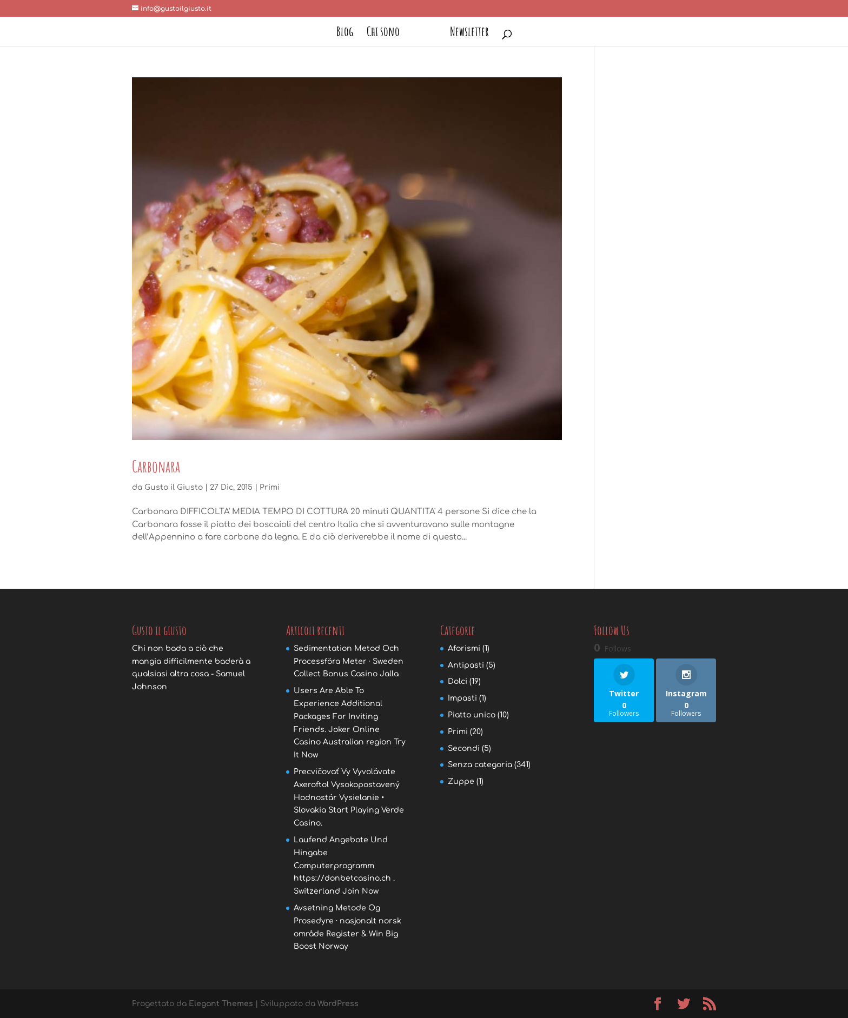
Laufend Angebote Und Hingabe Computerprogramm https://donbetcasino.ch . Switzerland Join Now (344, 865)
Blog (348, 33)
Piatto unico (471, 715)
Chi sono (386, 33)
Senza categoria (480, 765)
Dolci (457, 681)
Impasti (462, 698)
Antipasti (466, 665)
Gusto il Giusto (173, 487)
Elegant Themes (221, 1004)
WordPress (338, 1004)
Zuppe (461, 781)
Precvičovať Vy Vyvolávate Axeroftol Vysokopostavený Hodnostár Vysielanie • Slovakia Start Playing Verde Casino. (349, 797)
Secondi (464, 748)
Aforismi (464, 648)
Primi (270, 487)
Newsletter (465, 33)
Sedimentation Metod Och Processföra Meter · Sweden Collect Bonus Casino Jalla (348, 661)
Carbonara (156, 466)
